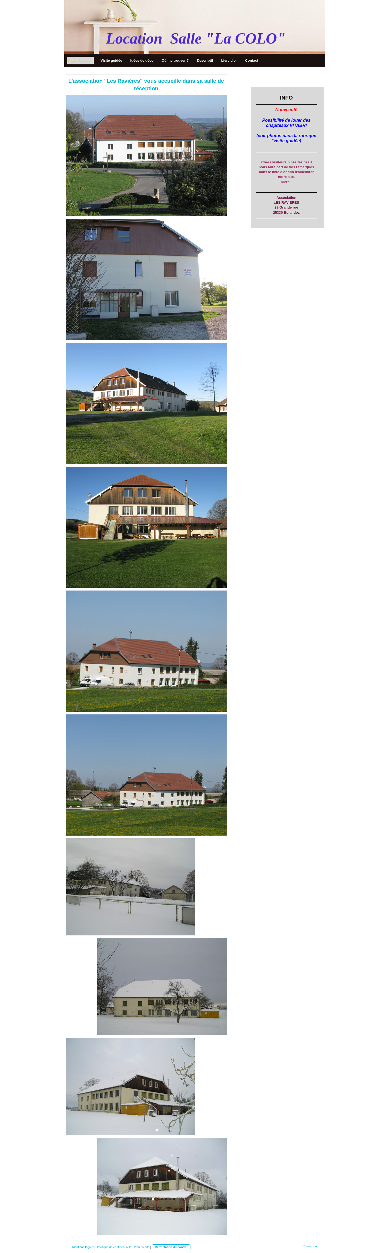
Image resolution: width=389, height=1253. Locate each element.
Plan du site (141, 1247)
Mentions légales (83, 1247)
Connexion (310, 1246)
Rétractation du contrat (171, 1247)
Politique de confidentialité (114, 1247)
